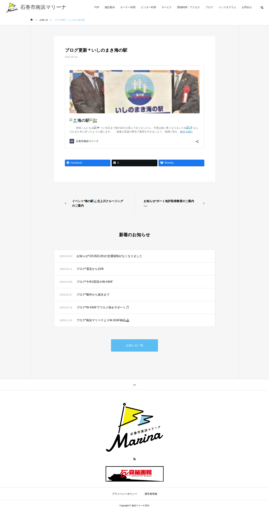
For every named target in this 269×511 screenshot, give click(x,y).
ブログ (209, 7)
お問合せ (247, 7)
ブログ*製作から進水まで (92, 294)
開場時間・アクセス (188, 7)
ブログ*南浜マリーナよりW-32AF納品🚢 (103, 320)
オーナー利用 (127, 7)
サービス (167, 7)
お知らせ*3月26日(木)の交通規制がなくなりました (109, 256)
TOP (96, 7)
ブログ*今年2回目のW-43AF (94, 281)
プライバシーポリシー (124, 493)
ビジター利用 (148, 7)
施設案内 (110, 7)
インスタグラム (227, 7)
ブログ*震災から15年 (90, 268)
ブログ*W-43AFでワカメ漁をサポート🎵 (103, 307)
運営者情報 (151, 493)
